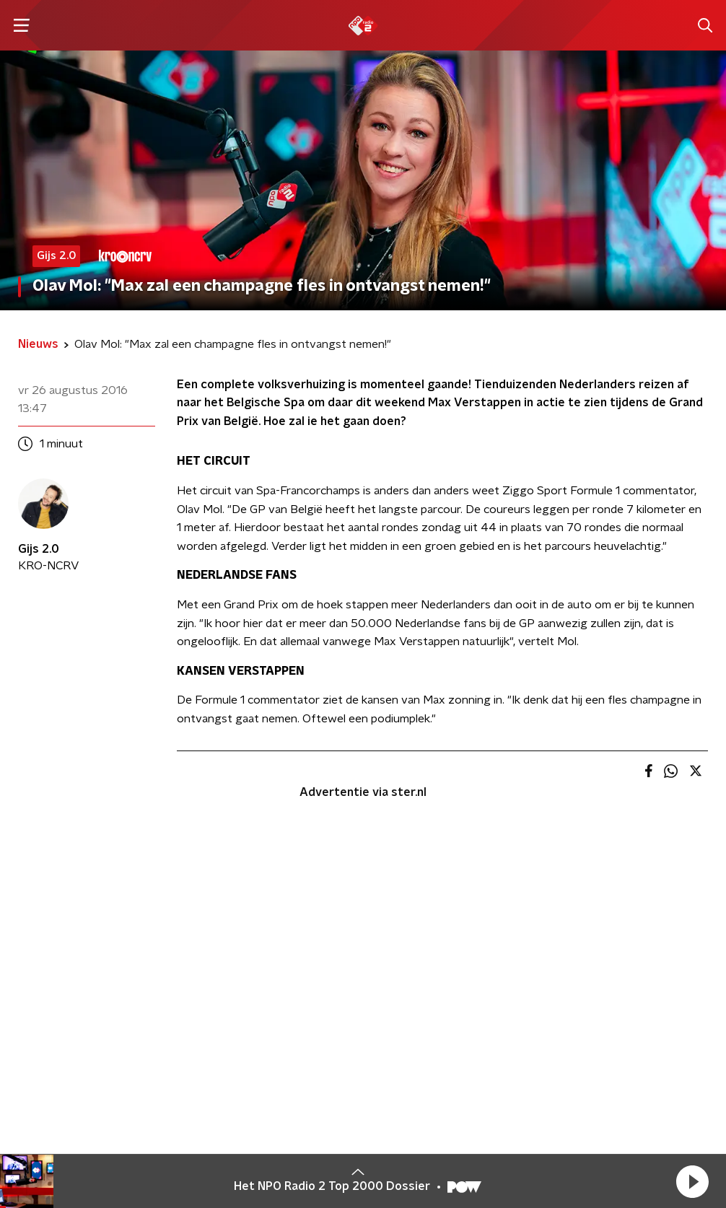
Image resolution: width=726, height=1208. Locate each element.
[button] (692, 1181)
